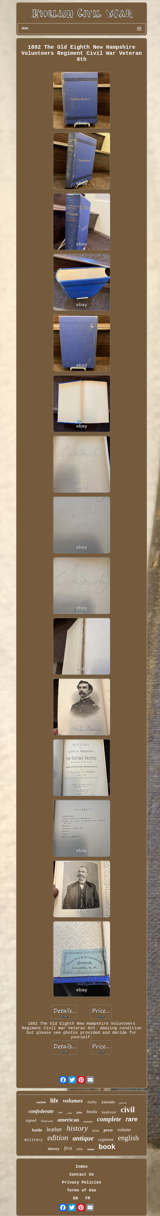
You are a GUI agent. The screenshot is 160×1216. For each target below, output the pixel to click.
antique (83, 1138)
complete (109, 1119)
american (68, 1120)
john (79, 1112)
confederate (41, 1111)
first (68, 1148)
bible (79, 1149)
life (54, 1100)
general (123, 1102)
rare (132, 1119)
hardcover (109, 1112)
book (107, 1147)
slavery (54, 1149)
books (92, 1111)
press (108, 1130)
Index (81, 1166)
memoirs (88, 1121)
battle (37, 1130)
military (33, 1140)
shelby (92, 1102)
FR (87, 1198)
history (77, 1128)
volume (124, 1129)
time (60, 1112)
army (69, 1113)
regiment (105, 1139)
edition (57, 1138)
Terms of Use (81, 1190)
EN (75, 1198)
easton (41, 1102)
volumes (73, 1100)
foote (95, 1130)
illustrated (47, 1121)
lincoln (108, 1102)
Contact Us (81, 1174)
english (128, 1138)
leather (54, 1129)
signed (31, 1120)
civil (128, 1109)
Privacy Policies (81, 1182)
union (90, 1149)
